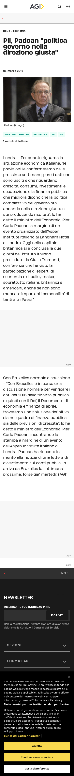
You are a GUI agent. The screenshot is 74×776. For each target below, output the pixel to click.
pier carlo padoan (17, 134)
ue (61, 134)
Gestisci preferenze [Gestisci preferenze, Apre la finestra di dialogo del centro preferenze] (37, 768)
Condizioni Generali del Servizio (39, 627)
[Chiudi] (69, 677)
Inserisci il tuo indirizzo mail (27, 607)
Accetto (37, 746)
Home (6, 31)
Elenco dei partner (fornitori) (22, 736)
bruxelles (40, 134)
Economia (19, 31)
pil (53, 134)
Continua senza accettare (37, 757)
